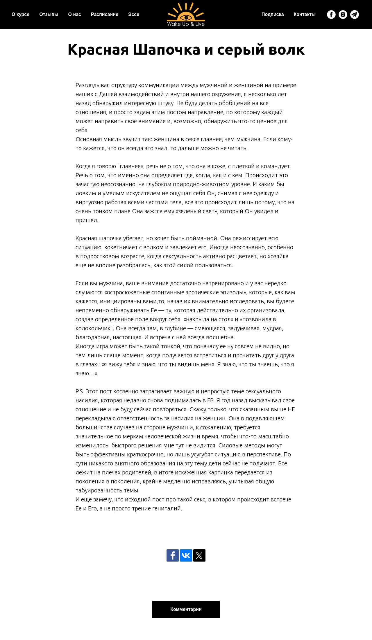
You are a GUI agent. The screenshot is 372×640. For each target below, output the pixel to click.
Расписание (104, 14)
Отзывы (48, 14)
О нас (74, 14)
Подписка (273, 14)
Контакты (305, 14)
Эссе (133, 14)
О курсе (20, 14)
